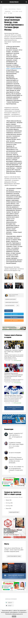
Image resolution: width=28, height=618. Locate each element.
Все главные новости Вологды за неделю (14, 408)
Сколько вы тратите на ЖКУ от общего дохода (12, 493)
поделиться (14, 314)
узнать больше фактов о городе (14, 556)
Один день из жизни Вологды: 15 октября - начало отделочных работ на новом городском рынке (13, 549)
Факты (6, 544)
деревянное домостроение (10, 299)
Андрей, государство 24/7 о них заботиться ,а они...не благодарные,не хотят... (16, 436)
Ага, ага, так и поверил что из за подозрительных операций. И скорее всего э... (16, 469)
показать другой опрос (14, 512)
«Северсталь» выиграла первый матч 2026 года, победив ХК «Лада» (13, 351)
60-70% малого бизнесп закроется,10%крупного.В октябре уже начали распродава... (16, 460)
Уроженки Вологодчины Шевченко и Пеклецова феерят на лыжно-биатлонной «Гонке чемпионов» (13, 375)
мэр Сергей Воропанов (9, 305)
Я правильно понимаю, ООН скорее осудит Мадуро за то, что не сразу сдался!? (16, 445)
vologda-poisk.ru (14, 2)
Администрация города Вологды (11, 302)
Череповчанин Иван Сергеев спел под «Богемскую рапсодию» (13, 396)
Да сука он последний (15, 452)
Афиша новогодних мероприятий (16, 575)
